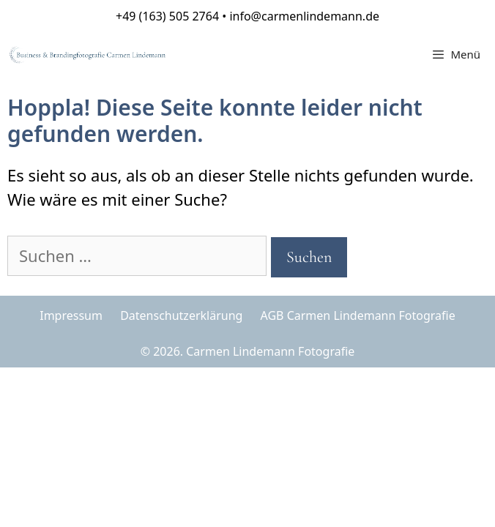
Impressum (71, 315)
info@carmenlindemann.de (304, 16)
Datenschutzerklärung (181, 315)
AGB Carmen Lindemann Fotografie (358, 315)
